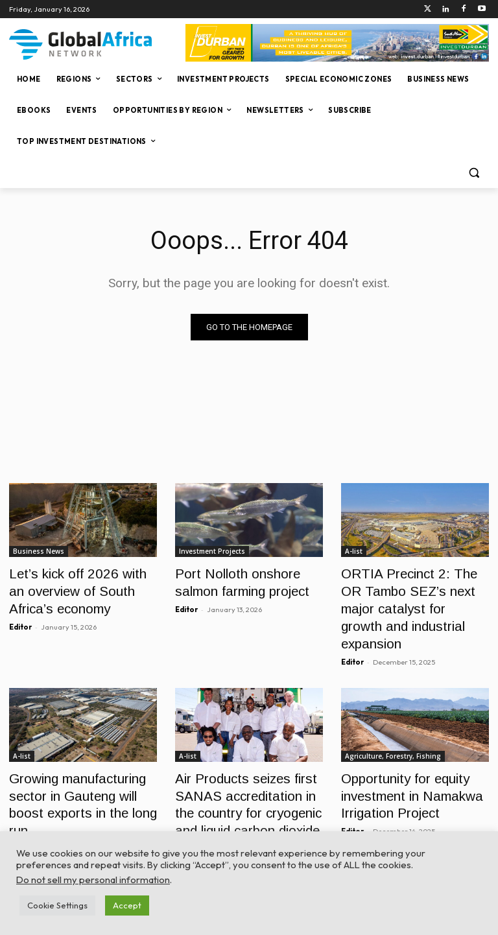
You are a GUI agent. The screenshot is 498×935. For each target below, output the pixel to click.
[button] (473, 173)
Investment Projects (212, 551)
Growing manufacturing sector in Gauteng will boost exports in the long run (79, 760)
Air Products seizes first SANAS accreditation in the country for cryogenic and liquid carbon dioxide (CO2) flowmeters (244, 775)
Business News (38, 551)
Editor (20, 617)
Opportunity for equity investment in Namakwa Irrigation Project (401, 760)
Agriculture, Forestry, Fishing (393, 725)
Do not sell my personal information (93, 879)
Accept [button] (127, 905)
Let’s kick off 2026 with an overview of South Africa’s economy (75, 586)
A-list (353, 551)
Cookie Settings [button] (57, 905)
